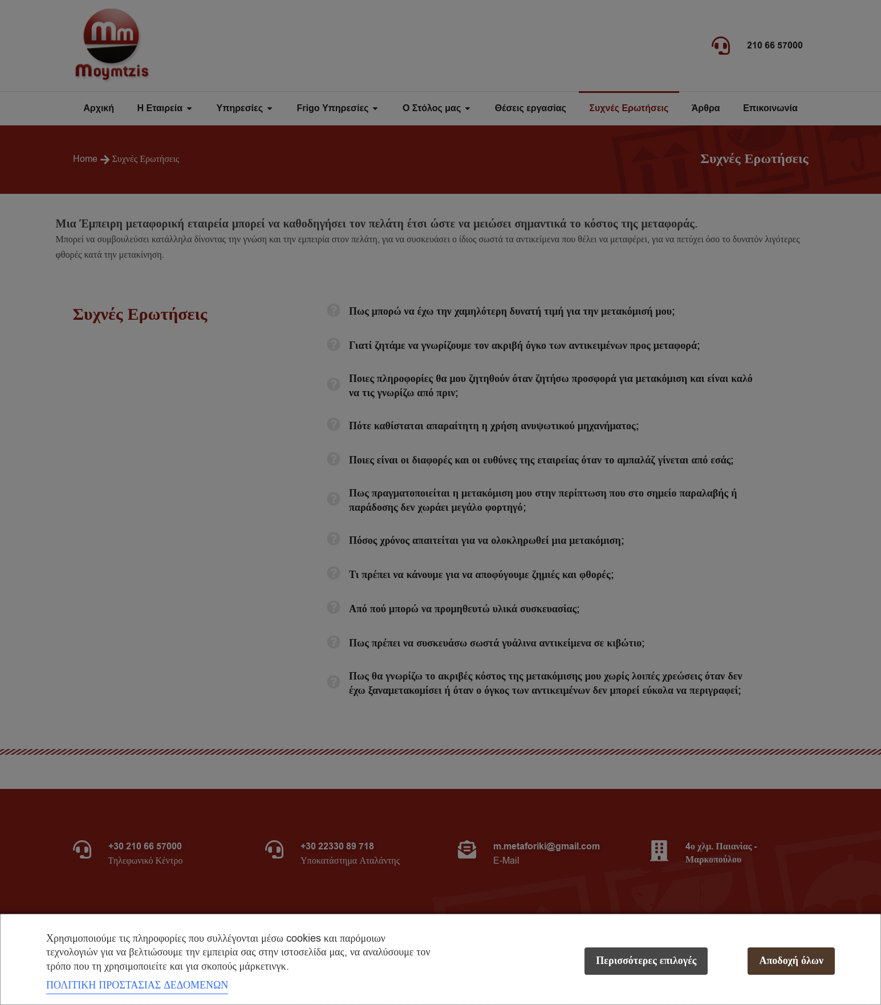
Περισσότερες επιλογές (646, 961)
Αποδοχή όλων (791, 961)
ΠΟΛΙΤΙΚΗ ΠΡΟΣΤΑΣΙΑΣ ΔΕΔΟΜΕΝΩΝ (137, 985)
